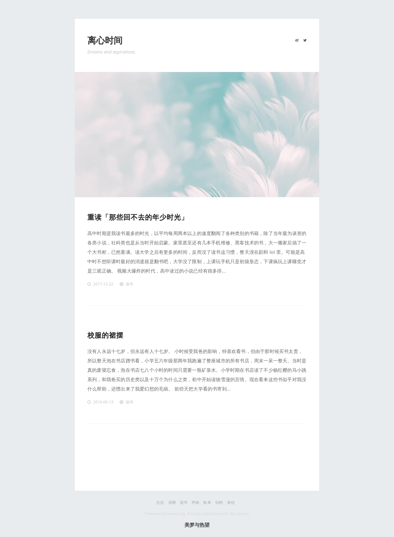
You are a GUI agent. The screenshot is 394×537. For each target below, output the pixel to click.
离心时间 (105, 40)
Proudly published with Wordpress (218, 513)
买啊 (172, 502)
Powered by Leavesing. (165, 513)
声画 (195, 502)
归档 (219, 502)
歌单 (207, 502)
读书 (129, 284)
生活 (160, 502)
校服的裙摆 (105, 335)
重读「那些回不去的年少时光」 (137, 217)
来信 (231, 502)
